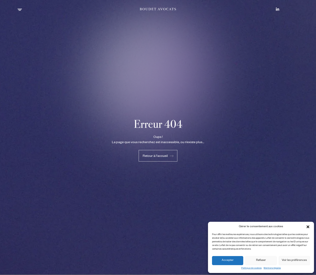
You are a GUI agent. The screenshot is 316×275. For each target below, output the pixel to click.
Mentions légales (272, 268)
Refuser (261, 260)
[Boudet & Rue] (158, 9)
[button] (308, 227)
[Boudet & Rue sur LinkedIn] (277, 9)
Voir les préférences (294, 260)
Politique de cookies (251, 268)
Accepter (228, 260)
